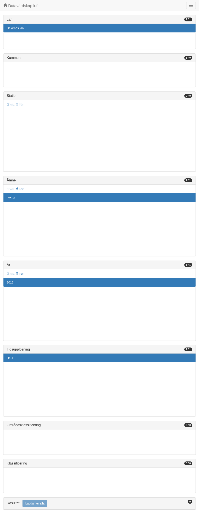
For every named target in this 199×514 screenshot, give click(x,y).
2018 (10, 282)
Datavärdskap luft (21, 5)
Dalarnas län (15, 28)
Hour (10, 358)
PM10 (11, 198)
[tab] (99, 503)
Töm (20, 189)
